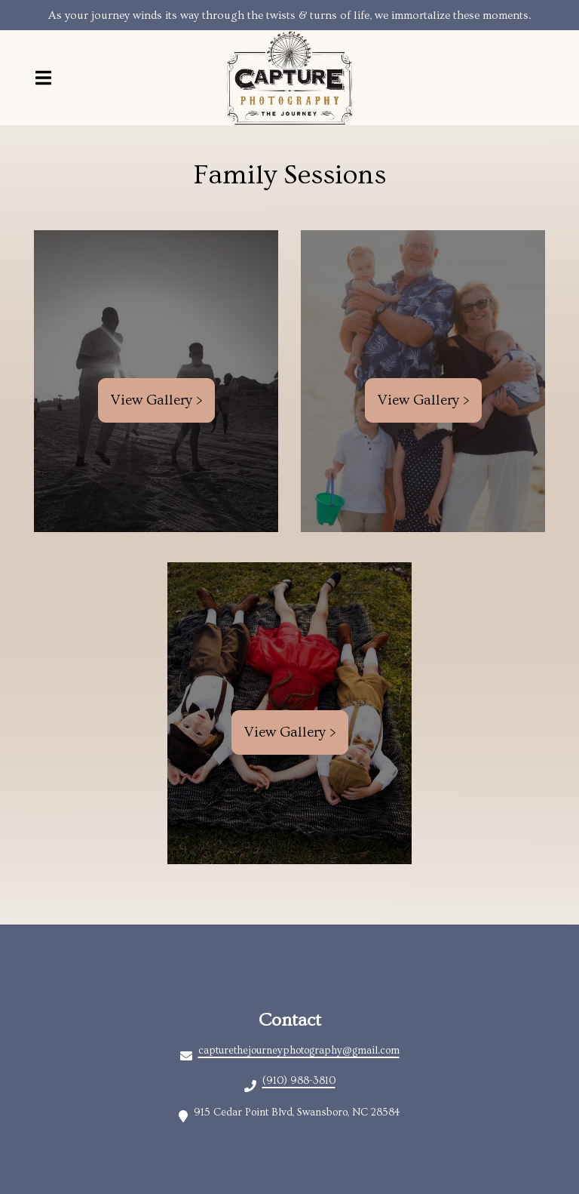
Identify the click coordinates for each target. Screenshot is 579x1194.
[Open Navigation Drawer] (43, 78)
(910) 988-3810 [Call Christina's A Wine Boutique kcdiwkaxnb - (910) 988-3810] (298, 1081)
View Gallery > (156, 400)
